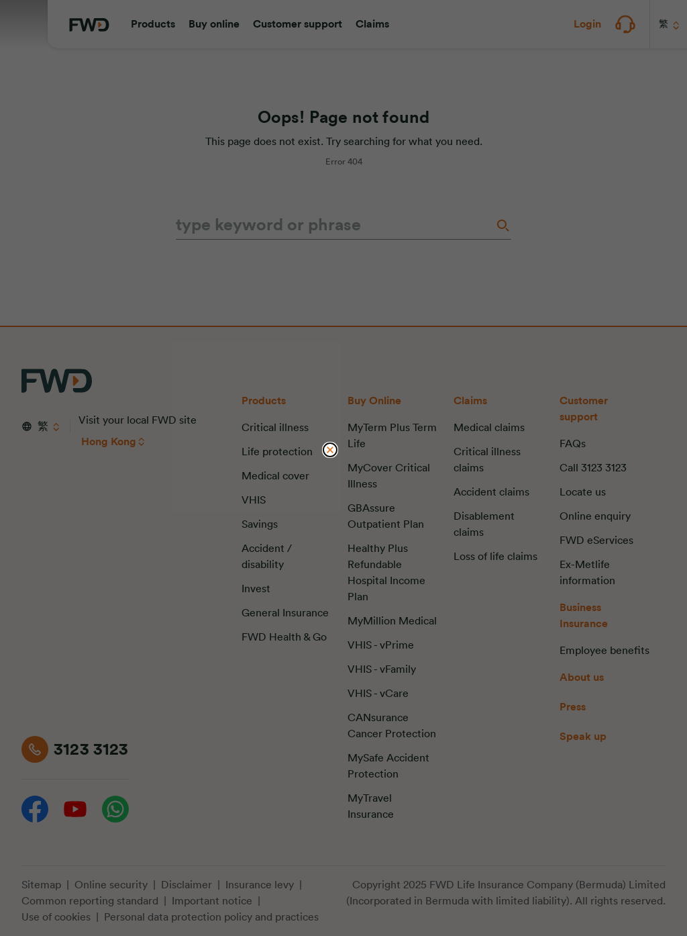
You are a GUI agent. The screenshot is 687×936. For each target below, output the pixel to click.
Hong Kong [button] (108, 441)
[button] (153, 24)
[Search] (501, 225)
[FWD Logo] (89, 25)
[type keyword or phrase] (334, 226)
